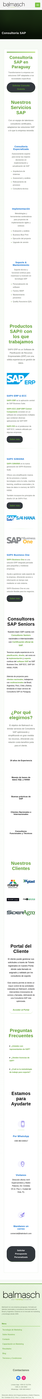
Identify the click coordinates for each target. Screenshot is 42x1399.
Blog (4, 1353)
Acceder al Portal (21, 1010)
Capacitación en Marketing (13, 1344)
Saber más (15, 439)
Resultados (6, 1349)
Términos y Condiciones (12, 1358)
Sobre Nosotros (8, 1334)
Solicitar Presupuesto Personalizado (21, 1253)
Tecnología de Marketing (12, 1330)
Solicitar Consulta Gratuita (21, 87)
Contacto (6, 1339)
